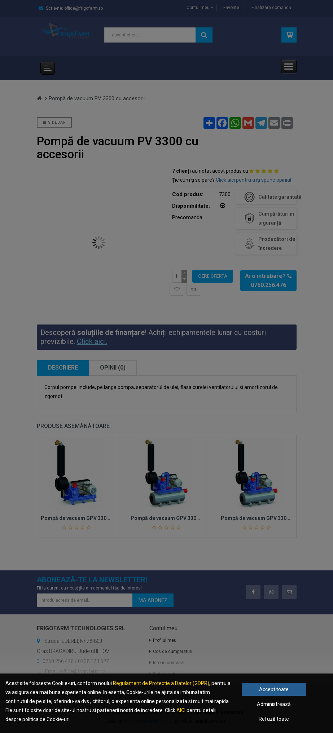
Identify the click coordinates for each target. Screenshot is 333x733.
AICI (180, 710)
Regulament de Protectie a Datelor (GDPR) (161, 683)
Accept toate (274, 689)
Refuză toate (274, 719)
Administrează (274, 704)
